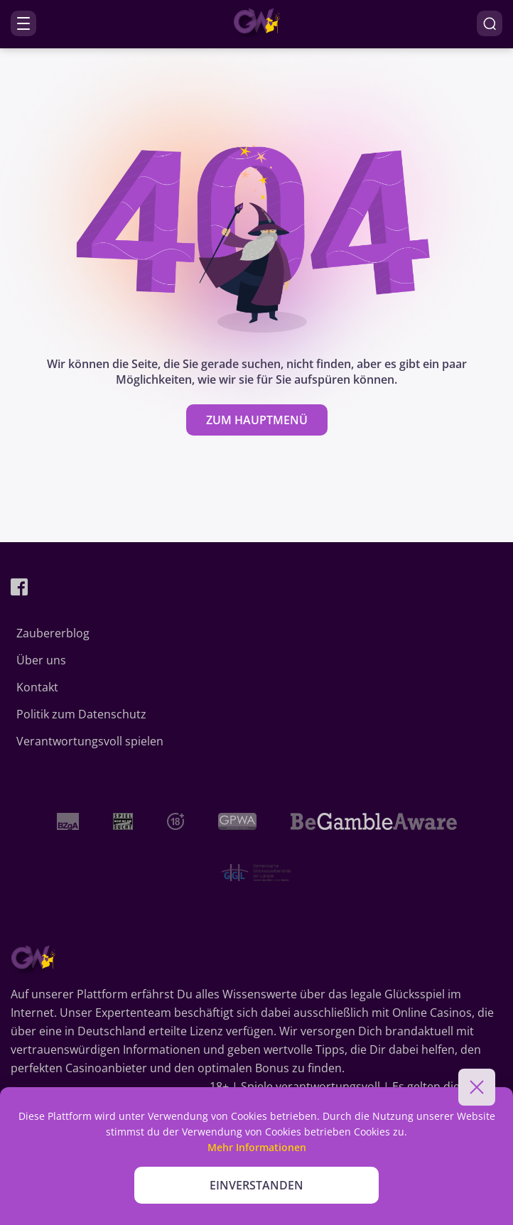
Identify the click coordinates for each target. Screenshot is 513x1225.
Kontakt (37, 687)
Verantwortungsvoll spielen (89, 741)
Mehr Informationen (256, 1147)
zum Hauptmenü (257, 420)
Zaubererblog (53, 633)
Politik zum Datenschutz (81, 714)
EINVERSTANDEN (256, 1185)
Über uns (41, 660)
